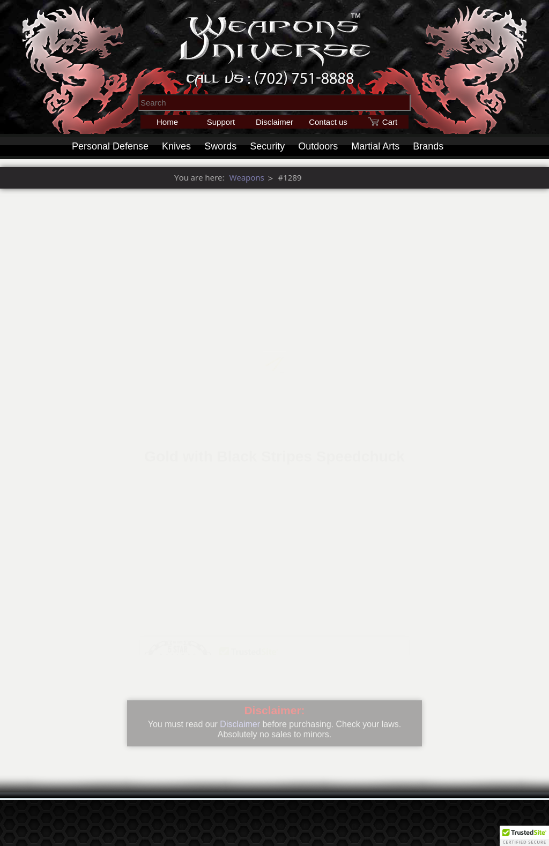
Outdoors (318, 146)
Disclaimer (274, 121)
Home (167, 121)
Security (267, 146)
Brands (428, 146)
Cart (389, 121)
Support (221, 121)
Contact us (328, 121)
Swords (220, 146)
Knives (176, 146)
